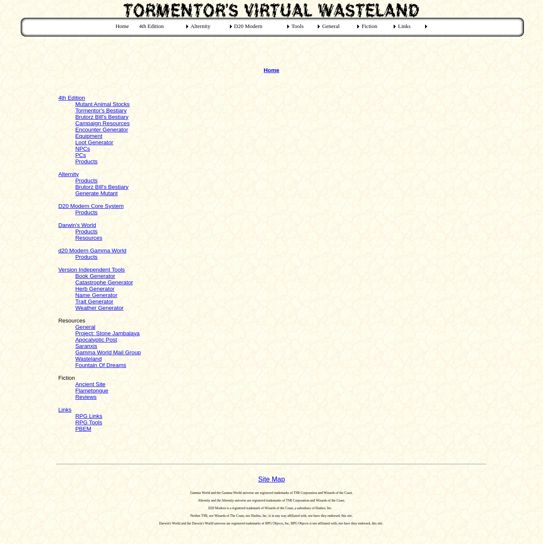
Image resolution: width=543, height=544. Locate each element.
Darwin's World (77, 225)
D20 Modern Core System (90, 206)
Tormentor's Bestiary (100, 110)
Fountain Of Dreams (100, 365)
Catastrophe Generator (104, 282)
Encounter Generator (101, 129)
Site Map (271, 479)
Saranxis (86, 346)
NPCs (82, 149)
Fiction (369, 26)
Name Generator (96, 295)
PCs (80, 155)
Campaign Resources (102, 123)
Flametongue (91, 390)
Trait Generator (94, 301)
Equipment (88, 136)
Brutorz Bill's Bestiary (102, 117)
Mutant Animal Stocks (102, 104)
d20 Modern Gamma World (92, 250)
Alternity (200, 26)
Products (86, 161)
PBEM (83, 429)
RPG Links (88, 416)
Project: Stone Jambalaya (107, 333)
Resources (88, 238)
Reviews (85, 397)
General (330, 26)
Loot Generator (94, 142)
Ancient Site (90, 384)
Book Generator (95, 276)
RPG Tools (88, 422)
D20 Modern (248, 26)
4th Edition (151, 26)
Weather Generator (99, 308)
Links (404, 26)
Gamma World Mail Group (108, 352)
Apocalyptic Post (96, 339)
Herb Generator (95, 289)
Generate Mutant (96, 193)
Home (122, 26)
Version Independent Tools (91, 269)
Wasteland (88, 359)
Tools (297, 26)
